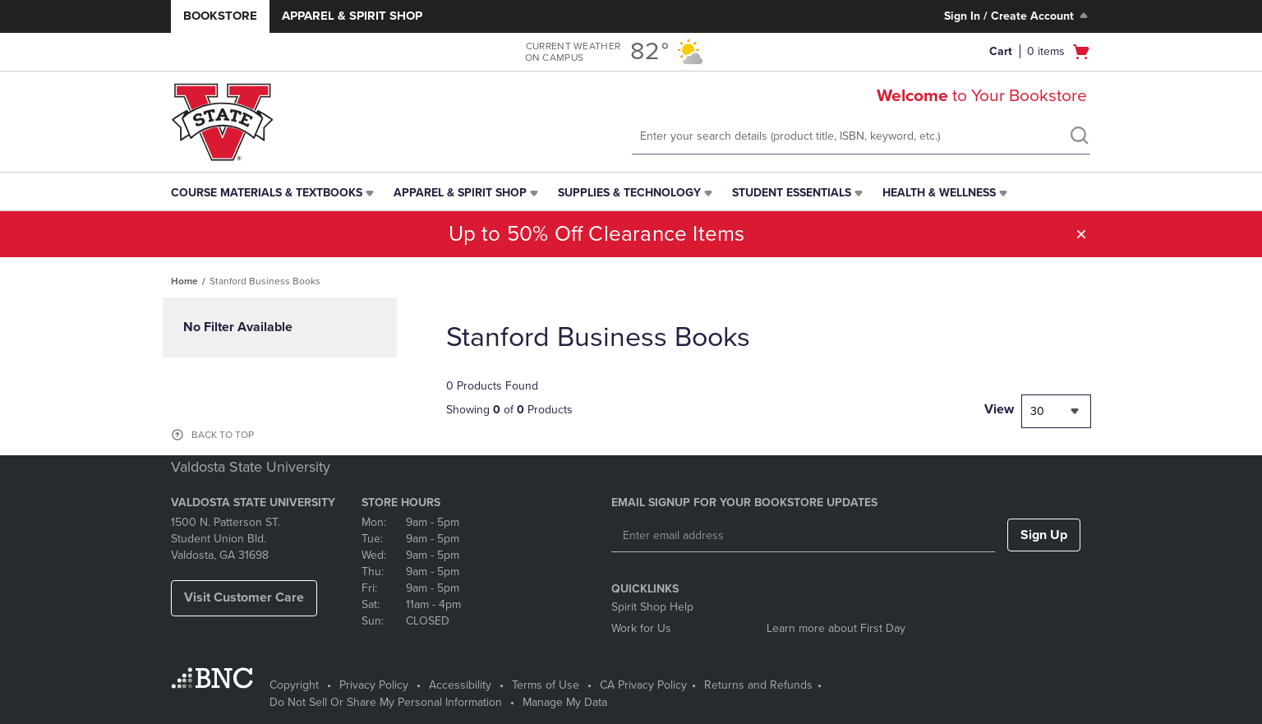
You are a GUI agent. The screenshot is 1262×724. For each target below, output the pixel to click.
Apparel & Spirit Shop (352, 15)
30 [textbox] (1037, 411)
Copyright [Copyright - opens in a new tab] (294, 685)
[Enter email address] (803, 535)
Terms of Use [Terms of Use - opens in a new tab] (545, 685)
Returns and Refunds (758, 685)
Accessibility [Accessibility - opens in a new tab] (460, 685)
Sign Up (1043, 535)
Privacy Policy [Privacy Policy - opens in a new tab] (373, 685)
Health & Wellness (939, 193)
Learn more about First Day (836, 628)
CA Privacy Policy (643, 685)
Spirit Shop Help (652, 607)
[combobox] (1056, 411)
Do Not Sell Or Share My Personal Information (385, 702)
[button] (1081, 234)
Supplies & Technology (629, 193)
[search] (1078, 137)
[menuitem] (274, 193)
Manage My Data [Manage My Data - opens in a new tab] (565, 702)
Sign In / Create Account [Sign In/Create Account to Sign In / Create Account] (1017, 15)
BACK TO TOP (222, 434)
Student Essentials (791, 193)
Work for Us (641, 628)
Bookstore (220, 15)
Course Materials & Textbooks (266, 193)
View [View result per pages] (999, 409)
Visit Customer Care (244, 597)
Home (184, 281)
